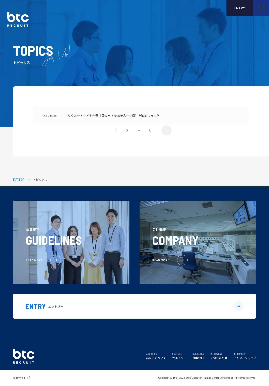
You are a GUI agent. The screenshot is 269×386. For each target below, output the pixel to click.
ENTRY (239, 8)
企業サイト (21, 378)
